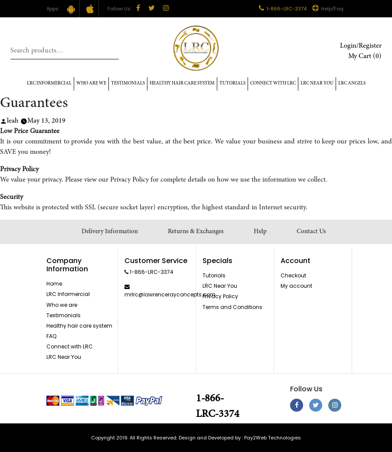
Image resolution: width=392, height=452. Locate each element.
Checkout (293, 275)
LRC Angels (352, 83)
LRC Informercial (49, 83)
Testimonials (128, 83)
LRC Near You (317, 83)
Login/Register (361, 45)
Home (54, 283)
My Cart (365, 56)
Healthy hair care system (182, 83)
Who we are (61, 305)
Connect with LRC (273, 83)
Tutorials (232, 83)
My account (296, 285)
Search (112, 50)
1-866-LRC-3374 (283, 8)
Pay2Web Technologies (272, 437)
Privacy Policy (220, 296)
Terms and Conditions (232, 307)
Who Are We (91, 83)
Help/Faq (327, 8)
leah (13, 120)
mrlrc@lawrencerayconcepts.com (170, 294)
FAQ (51, 336)
